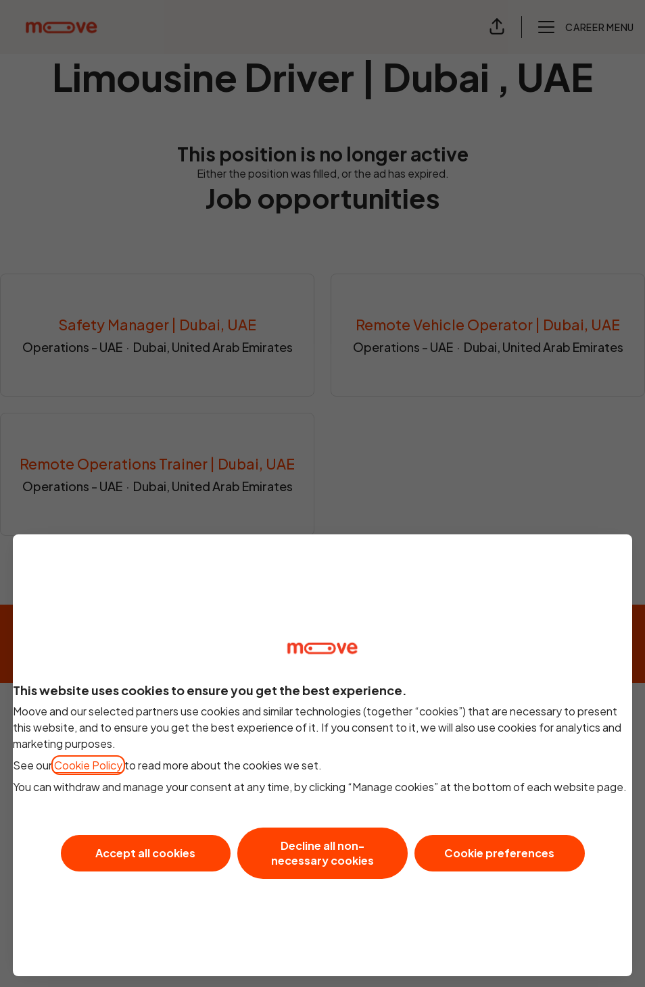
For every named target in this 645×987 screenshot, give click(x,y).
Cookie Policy (88, 765)
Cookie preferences (499, 853)
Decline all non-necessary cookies (322, 852)
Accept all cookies (145, 853)
